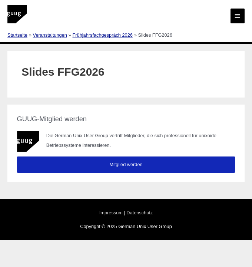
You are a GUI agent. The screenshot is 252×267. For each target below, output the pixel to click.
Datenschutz (139, 212)
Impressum (111, 212)
